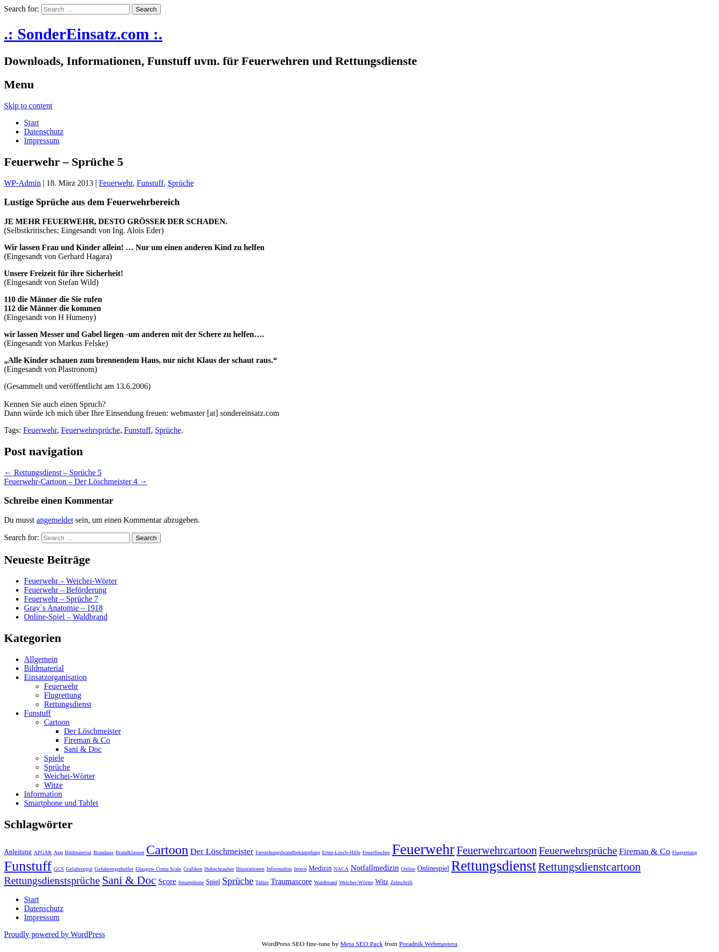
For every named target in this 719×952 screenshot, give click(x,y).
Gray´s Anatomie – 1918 (63, 608)
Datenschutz (43, 131)
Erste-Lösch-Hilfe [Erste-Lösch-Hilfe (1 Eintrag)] (341, 852)
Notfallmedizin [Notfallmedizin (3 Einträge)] (374, 868)
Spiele (54, 758)
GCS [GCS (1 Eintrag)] (58, 869)
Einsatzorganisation (55, 677)
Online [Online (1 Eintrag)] (408, 869)
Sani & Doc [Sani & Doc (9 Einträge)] (129, 880)
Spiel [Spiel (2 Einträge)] (213, 882)
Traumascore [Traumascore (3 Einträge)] (291, 881)
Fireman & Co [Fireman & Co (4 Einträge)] (644, 851)
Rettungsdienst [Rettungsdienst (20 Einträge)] (493, 866)
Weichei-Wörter (69, 776)
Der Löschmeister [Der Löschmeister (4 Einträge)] (221, 851)
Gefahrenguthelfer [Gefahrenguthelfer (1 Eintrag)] (113, 869)
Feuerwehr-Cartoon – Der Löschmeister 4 (75, 481)
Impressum (41, 140)
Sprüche (181, 183)
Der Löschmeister (92, 731)
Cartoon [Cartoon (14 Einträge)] (167, 850)
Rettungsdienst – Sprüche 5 (53, 472)
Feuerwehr (116, 183)
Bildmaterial (44, 668)
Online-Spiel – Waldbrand (65, 617)
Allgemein (41, 659)
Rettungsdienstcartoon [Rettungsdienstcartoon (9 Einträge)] (589, 867)
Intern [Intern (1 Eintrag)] (300, 869)
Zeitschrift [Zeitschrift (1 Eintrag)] (401, 882)
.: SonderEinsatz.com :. (83, 34)
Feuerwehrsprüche (90, 430)
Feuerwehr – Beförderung (65, 590)
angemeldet (54, 520)
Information (43, 794)
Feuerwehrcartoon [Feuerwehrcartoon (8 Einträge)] (496, 850)
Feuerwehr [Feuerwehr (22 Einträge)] (423, 849)
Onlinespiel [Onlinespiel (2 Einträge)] (433, 868)
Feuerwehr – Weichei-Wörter (70, 581)
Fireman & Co (87, 740)
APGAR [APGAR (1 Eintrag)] (42, 852)
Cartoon (57, 722)
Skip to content (28, 105)
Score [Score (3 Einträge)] (167, 881)
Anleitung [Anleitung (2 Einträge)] (17, 852)
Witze (53, 785)
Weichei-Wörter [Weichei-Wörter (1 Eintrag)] (356, 882)
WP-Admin (22, 183)
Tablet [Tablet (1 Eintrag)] (262, 882)
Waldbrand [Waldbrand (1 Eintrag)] (326, 882)
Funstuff (150, 183)
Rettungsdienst (67, 704)
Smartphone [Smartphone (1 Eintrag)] (191, 882)
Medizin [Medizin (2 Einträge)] (320, 868)
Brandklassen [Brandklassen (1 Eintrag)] (129, 852)
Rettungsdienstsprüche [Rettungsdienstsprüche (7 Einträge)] (52, 881)
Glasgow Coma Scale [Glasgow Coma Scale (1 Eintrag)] (158, 869)
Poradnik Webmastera (428, 944)
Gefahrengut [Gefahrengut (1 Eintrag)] (79, 869)
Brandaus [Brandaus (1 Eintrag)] (103, 852)
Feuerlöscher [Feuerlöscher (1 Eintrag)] (376, 852)
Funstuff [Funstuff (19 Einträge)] (27, 866)
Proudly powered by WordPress (54, 934)
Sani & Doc (83, 749)
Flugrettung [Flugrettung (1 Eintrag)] (684, 852)
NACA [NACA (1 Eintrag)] (341, 869)
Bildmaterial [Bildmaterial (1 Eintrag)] (78, 852)
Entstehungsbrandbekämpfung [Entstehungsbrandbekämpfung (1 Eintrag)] (287, 852)
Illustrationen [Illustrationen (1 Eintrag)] (250, 869)
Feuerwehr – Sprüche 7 (61, 599)
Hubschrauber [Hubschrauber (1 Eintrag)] (219, 869)
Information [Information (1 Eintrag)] (279, 869)
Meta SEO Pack (361, 944)
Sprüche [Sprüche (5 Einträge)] (238, 881)
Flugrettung (62, 695)
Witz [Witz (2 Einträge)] (381, 882)
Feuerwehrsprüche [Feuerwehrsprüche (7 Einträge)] (578, 851)
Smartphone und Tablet (61, 803)
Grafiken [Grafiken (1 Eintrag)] (192, 869)
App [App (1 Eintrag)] (57, 852)
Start (31, 122)
